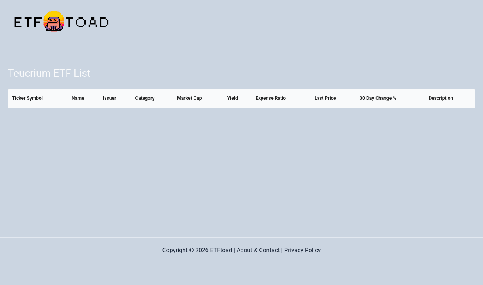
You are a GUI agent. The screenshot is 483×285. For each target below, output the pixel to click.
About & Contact (258, 250)
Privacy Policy (302, 250)
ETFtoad (221, 250)
